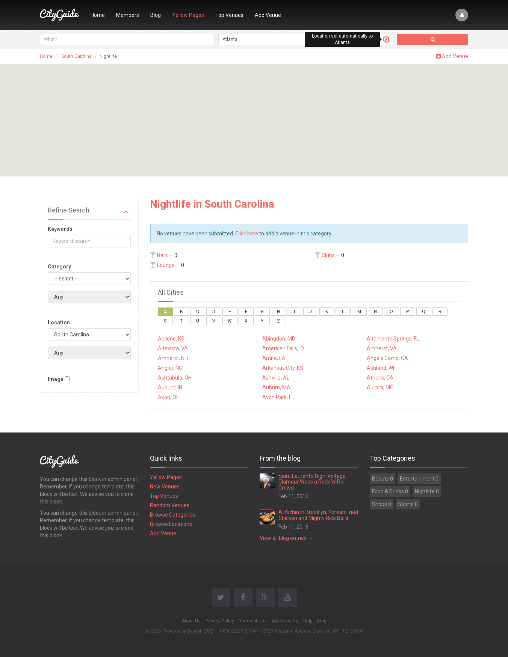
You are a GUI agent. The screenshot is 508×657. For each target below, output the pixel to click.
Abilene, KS (171, 339)
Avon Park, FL (278, 397)
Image (55, 379)
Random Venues (169, 505)
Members (127, 15)
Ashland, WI (380, 368)
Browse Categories (172, 515)
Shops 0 (381, 504)
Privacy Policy (220, 621)
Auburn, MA (276, 387)
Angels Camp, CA (387, 358)
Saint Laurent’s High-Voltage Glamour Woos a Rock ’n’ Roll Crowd (312, 482)
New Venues (165, 487)
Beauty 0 (382, 479)
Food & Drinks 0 (390, 491)
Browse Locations (171, 524)
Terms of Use (253, 621)
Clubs (328, 255)
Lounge (166, 265)
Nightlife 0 (427, 491)
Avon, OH (169, 397)
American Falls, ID (283, 348)
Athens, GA (380, 378)
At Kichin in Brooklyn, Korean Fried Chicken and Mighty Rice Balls (318, 515)
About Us (191, 621)
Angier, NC (170, 368)
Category (59, 267)
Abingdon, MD (278, 339)
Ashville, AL (275, 378)
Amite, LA (274, 358)
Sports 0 (408, 504)
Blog (155, 15)
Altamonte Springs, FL (393, 339)
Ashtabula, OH (175, 378)
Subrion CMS (200, 631)
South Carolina (76, 56)
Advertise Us (285, 621)
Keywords (60, 229)
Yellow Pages (188, 15)
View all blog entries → (286, 538)
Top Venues (229, 15)
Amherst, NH (173, 358)
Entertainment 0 (419, 479)
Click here (246, 234)
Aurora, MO (380, 387)
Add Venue (268, 15)
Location (59, 322)
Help (307, 621)
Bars (162, 255)
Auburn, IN (170, 387)
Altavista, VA (173, 348)
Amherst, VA (382, 348)
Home (98, 15)
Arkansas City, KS (282, 368)
